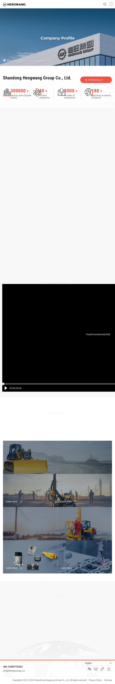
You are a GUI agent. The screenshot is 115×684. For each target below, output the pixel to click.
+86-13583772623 (13, 666)
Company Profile (42, 60)
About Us (23, 60)
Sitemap (108, 680)
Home (10, 60)
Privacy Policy (95, 680)
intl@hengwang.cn (14, 670)
